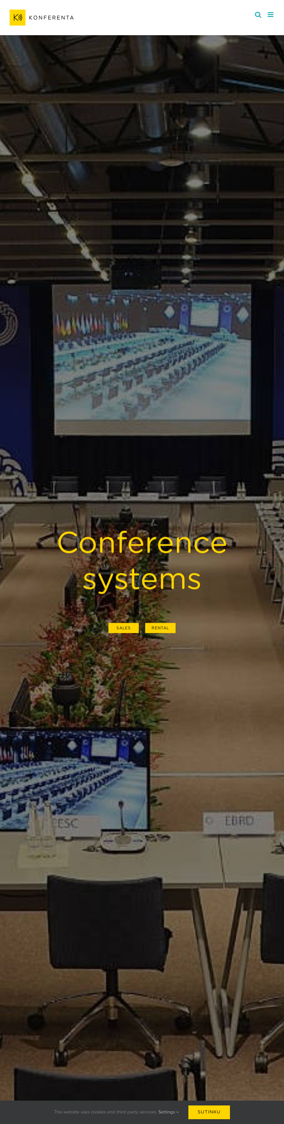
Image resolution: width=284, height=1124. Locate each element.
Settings (168, 1112)
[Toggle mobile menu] (271, 14)
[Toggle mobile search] (258, 14)
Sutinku (209, 1112)
